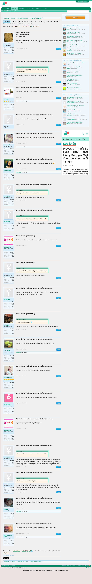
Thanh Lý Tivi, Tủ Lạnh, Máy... (73, 28)
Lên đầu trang (84, 575)
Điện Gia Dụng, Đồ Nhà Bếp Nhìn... (74, 40)
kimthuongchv (8, 387)
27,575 (12, 393)
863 (13, 554)
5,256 (13, 87)
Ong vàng (6, 135)
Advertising (38, 8)
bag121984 (7, 360)
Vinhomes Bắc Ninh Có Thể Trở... (74, 101)
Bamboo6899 (7, 180)
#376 (59, 438)
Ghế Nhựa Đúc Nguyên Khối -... (74, 87)
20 (33, 35)
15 (23, 35)
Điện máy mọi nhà (71, 41)
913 (13, 118)
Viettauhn (69, 29)
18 (29, 35)
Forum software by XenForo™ (14, 577)
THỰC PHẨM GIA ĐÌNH (16, 33)
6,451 (13, 551)
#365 (59, 153)
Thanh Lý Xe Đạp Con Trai (72, 79)
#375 (59, 412)
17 (27, 35)
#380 (59, 543)
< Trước (15, 35)
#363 (59, 107)
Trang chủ (7, 8)
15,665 (12, 263)
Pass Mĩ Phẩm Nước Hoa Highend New (75, 62)
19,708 (12, 115)
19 (31, 35)
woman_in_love (70, 84)
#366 (59, 178)
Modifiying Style (5, 575)
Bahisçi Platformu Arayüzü (72, 113)
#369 (59, 255)
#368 (59, 237)
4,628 (13, 159)
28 (13, 188)
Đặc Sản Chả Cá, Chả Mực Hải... (74, 53)
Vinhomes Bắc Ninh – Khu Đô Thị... (74, 118)
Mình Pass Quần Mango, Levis (73, 71)
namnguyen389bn (71, 102)
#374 (59, 385)
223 (13, 527)
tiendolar (68, 37)
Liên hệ (45, 8)
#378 (59, 501)
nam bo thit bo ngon (8, 545)
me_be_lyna (7, 414)
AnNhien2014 (7, 53)
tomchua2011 (70, 50)
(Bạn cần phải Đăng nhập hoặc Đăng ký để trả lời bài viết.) (48, 560)
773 (13, 61)
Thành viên (21, 8)
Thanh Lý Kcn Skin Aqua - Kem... (74, 49)
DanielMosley (70, 115)
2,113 (13, 266)
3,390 (13, 524)
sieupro (68, 72)
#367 (59, 209)
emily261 (69, 64)
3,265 (13, 58)
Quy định (88, 577)
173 (13, 162)
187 (13, 185)
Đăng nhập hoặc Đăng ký (82, 1)
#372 (59, 339)
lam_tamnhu (7, 154)
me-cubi (6, 108)
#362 (59, 91)
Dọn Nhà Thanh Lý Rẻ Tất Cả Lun (74, 36)
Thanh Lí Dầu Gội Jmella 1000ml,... (74, 75)
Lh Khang (69, 80)
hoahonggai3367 (70, 88)
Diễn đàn (14, 8)
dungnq (6, 519)
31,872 (12, 366)
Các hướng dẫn (30, 8)
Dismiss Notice (59, 22)
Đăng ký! (75, 17)
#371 (59, 307)
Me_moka (6, 334)
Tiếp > (37, 35)
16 (25, 35)
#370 (59, 287)
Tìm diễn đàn (6, 10)
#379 (59, 517)
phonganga (69, 54)
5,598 (13, 419)
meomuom (25, 33)
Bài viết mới (13, 10)
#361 (59, 58)
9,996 (13, 339)
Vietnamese (12, 575)
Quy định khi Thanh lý (31, 24)
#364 (59, 134)
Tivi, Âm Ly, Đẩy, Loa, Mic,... (73, 44)
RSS (89, 575)
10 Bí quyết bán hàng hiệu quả (29, 26)
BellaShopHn (7, 256)
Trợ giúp (73, 575)
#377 (59, 476)
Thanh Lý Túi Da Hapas (72, 83)
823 (13, 90)
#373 (59, 358)
